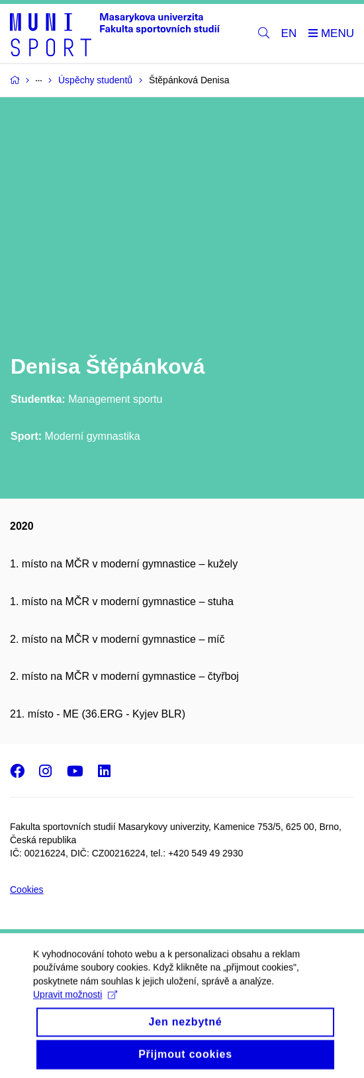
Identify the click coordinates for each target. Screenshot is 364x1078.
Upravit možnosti (75, 1008)
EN (289, 33)
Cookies (27, 889)
